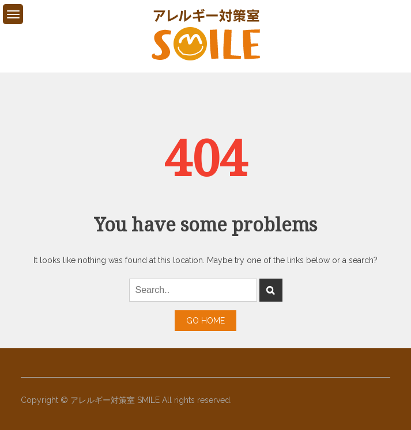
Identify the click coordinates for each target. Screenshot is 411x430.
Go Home (205, 320)
